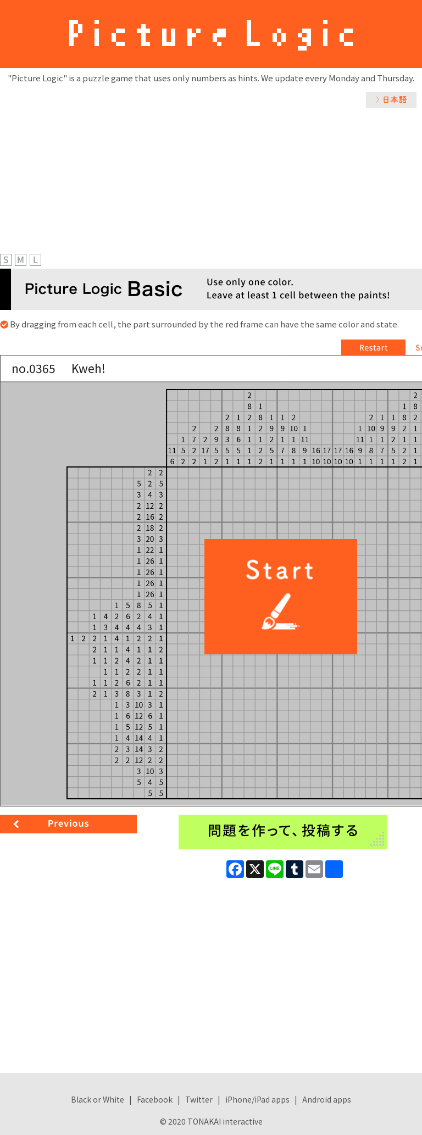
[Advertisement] (211, 191)
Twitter (199, 1099)
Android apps (326, 1099)
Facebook (155, 1099)
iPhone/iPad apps (257, 1099)
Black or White (97, 1099)
